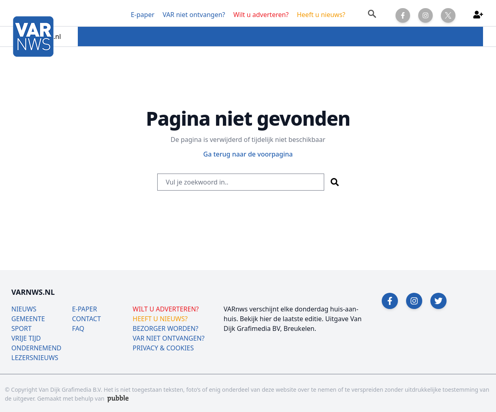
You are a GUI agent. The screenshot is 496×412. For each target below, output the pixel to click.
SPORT (21, 328)
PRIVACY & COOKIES (163, 347)
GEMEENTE (28, 318)
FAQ (78, 328)
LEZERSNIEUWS (34, 357)
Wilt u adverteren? (261, 14)
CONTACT (86, 318)
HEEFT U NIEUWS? (160, 318)
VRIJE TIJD (26, 338)
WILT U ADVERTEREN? (166, 309)
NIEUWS (23, 309)
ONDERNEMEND (36, 347)
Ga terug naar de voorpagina (248, 154)
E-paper (142, 14)
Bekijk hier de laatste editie (281, 318)
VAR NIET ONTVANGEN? (168, 338)
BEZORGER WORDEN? (165, 328)
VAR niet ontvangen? (193, 14)
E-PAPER (84, 309)
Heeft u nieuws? (321, 14)
